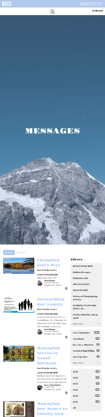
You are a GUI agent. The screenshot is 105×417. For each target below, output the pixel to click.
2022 (86, 395)
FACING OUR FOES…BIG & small (85, 316)
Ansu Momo (86, 338)
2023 (86, 389)
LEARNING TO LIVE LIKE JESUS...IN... (84, 307)
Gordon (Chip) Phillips (86, 350)
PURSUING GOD (80, 278)
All (74, 407)
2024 (86, 383)
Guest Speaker (86, 356)
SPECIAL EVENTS (81, 284)
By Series (21, 252)
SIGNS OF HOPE (80, 290)
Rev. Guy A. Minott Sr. (86, 344)
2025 (86, 377)
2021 (86, 401)
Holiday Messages (82, 272)
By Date (9, 252)
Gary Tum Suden (86, 332)
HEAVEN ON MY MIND (83, 266)
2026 (86, 371)
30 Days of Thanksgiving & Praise (85, 298)
